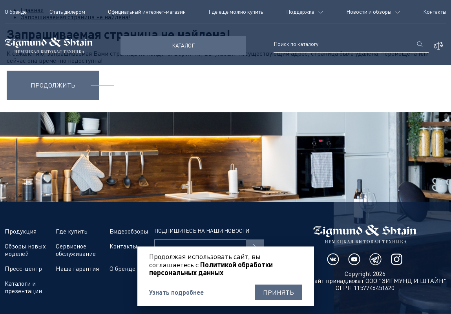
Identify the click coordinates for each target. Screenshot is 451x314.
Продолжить (53, 85)
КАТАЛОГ (183, 45)
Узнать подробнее (176, 292)
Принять (278, 292)
